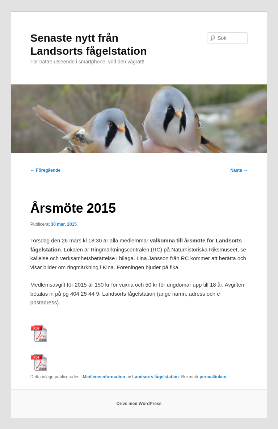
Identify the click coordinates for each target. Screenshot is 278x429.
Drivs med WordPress (139, 403)
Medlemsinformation (104, 376)
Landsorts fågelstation (155, 376)
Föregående (45, 170)
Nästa (239, 170)
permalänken (212, 376)
